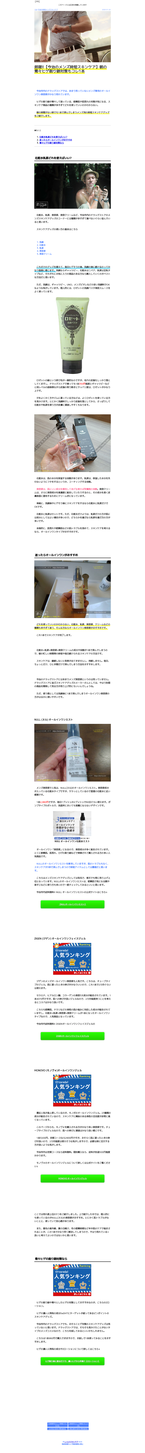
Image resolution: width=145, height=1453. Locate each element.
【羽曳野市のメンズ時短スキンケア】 (57, 1424)
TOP (36, 9)
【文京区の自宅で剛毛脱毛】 (57, 1429)
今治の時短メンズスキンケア (48, 9)
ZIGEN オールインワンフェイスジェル (72, 1036)
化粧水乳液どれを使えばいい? (53, 137)
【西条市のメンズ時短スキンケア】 (78, 1424)
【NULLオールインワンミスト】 (72, 904)
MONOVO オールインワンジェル (72, 1178)
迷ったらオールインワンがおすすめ (55, 139)
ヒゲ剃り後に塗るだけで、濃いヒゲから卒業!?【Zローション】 (72, 1361)
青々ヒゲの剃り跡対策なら (51, 142)
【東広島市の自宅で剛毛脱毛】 (78, 1429)
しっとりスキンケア (71, 1442)
